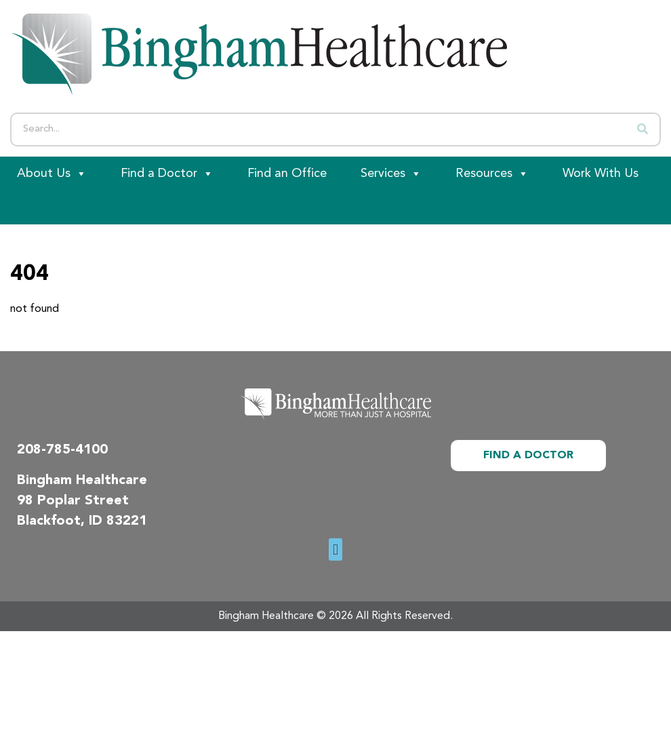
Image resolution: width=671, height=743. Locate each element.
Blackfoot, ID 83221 (82, 521)
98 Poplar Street (73, 501)
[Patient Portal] (74, 207)
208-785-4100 (62, 450)
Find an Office (287, 173)
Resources (492, 173)
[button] (335, 549)
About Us (52, 173)
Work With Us (600, 173)
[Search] (642, 129)
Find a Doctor (167, 173)
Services (391, 173)
